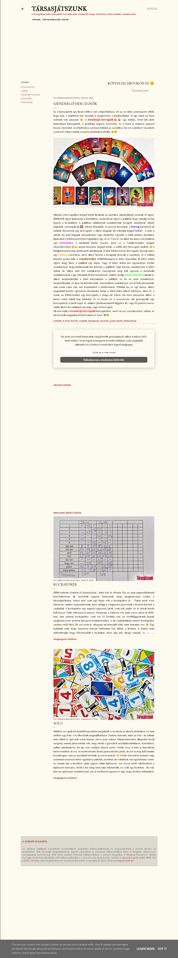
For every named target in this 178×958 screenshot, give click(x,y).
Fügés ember (57, 890)
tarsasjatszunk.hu (123, 860)
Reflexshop (27, 102)
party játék (26, 98)
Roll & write (11, 911)
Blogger (156, 901)
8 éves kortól (27, 87)
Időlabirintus (56, 895)
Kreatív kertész (57, 906)
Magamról (144, 890)
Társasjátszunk (59, 9)
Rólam (64, 20)
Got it (162, 949)
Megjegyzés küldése (65, 639)
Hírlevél (98, 895)
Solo (58, 723)
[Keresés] (152, 8)
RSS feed (99, 890)
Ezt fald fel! (55, 901)
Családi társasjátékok (15, 901)
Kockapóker (65, 584)
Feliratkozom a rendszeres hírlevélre (103, 360)
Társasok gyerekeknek (16, 895)
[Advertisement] (89, 53)
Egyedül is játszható (15, 890)
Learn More (146, 949)
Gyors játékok (12, 916)
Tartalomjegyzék (50, 20)
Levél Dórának (146, 895)
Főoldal (36, 20)
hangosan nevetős (30, 94)
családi (24, 90)
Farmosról (144, 911)
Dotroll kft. (160, 906)
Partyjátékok (11, 906)
